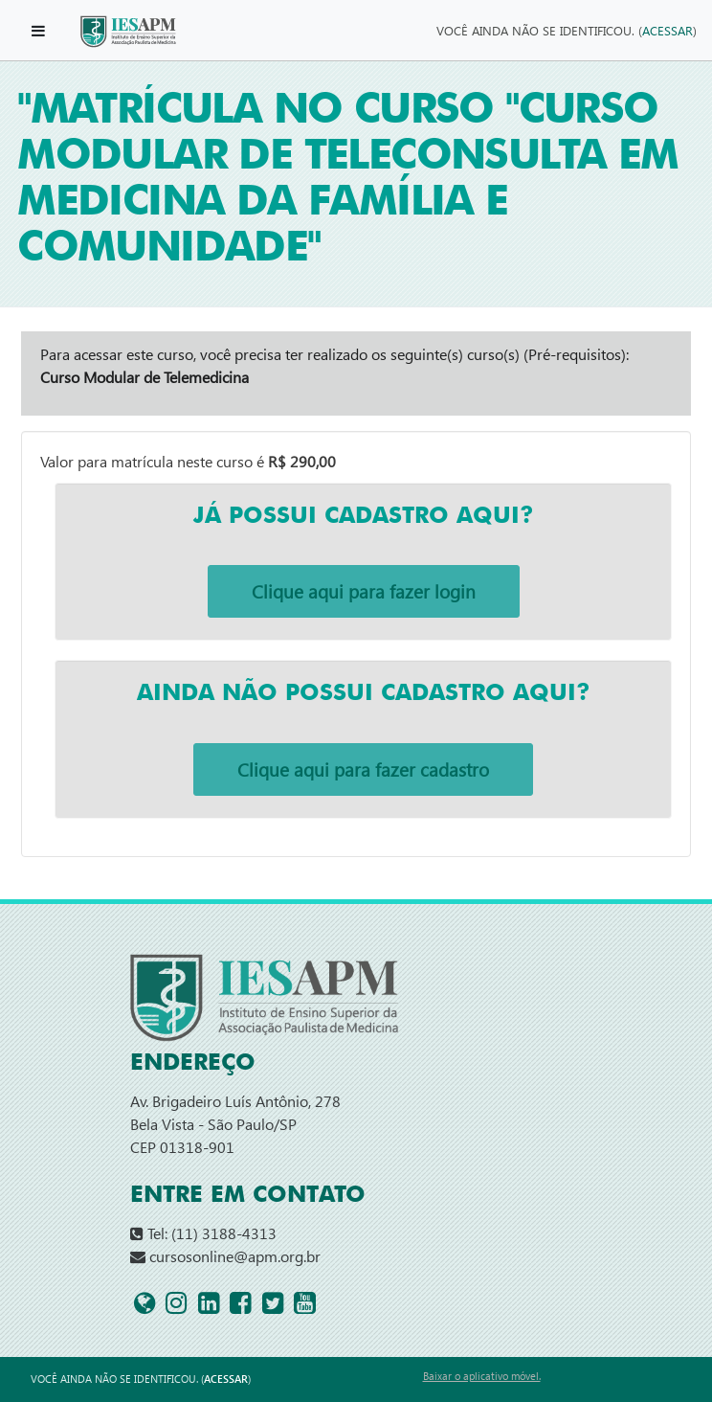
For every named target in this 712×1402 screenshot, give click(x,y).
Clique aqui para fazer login (364, 591)
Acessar (667, 30)
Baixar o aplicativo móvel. (482, 1375)
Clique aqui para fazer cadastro (363, 769)
